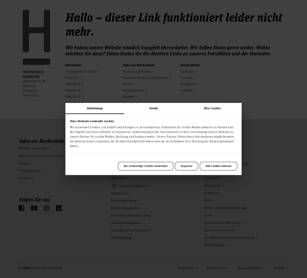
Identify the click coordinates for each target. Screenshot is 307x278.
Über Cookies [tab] (212, 108)
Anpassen (186, 166)
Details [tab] (153, 108)
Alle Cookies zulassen (218, 166)
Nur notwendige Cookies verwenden (146, 166)
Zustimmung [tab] (95, 108)
